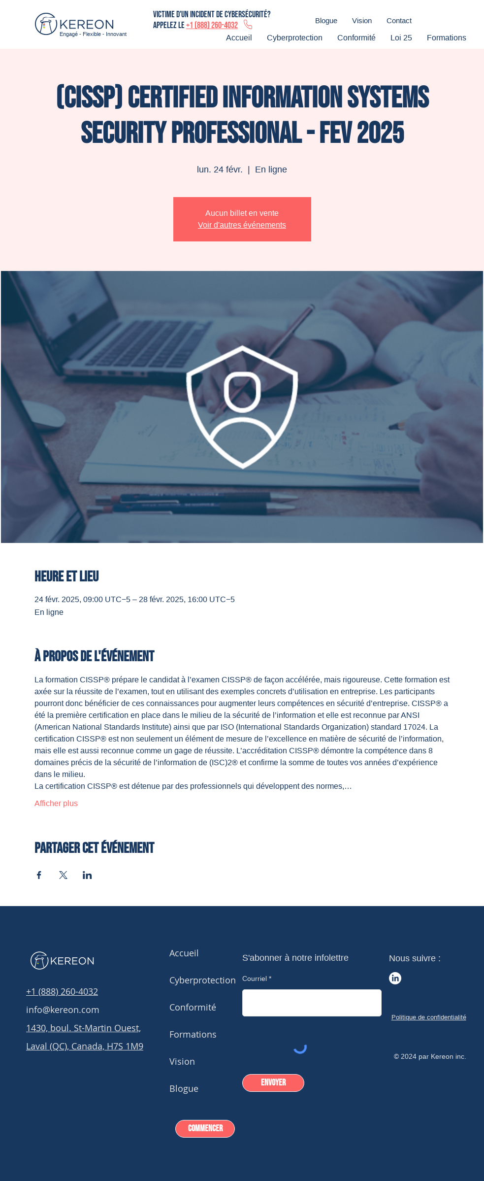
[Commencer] (205, 1129)
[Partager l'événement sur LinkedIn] (87, 875)
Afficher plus (56, 803)
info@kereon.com (62, 1009)
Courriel (254, 978)
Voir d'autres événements (242, 225)
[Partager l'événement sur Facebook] (39, 875)
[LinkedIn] (395, 978)
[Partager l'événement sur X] (63, 875)
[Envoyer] (273, 1083)
